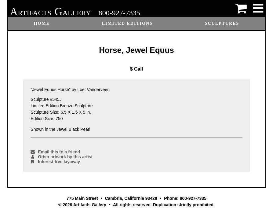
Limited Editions (127, 23)
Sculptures (222, 23)
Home (42, 23)
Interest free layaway (55, 161)
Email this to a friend (55, 151)
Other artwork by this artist (62, 156)
